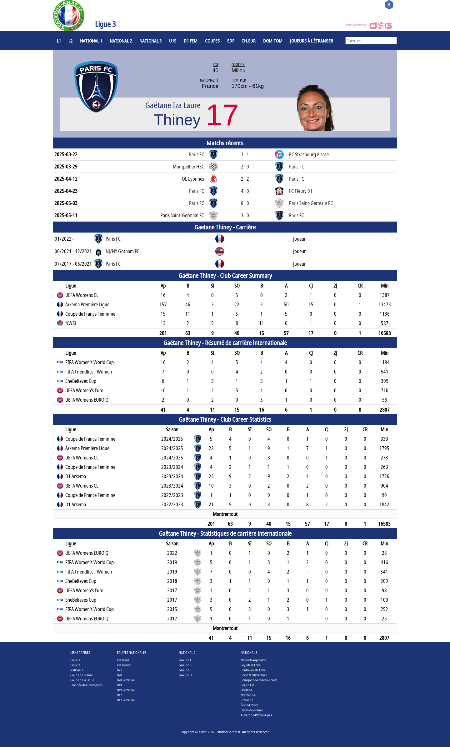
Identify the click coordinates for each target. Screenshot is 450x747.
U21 (119, 670)
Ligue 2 (75, 665)
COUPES (212, 41)
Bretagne (247, 700)
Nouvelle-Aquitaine (253, 660)
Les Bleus (123, 660)
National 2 (121, 41)
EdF (230, 41)
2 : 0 (245, 166)
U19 (172, 41)
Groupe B (185, 665)
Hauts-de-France (252, 710)
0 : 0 (245, 203)
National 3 (150, 41)
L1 (59, 41)
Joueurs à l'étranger (311, 41)
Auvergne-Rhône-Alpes (256, 715)
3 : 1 (245, 154)
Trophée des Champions (86, 685)
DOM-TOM (272, 41)
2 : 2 (245, 178)
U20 (119, 675)
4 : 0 (245, 191)
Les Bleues (124, 665)
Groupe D (185, 675)
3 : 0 (245, 215)
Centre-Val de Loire (253, 670)
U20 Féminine (126, 680)
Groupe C (185, 670)
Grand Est (247, 685)
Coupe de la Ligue (82, 680)
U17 (119, 695)
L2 (70, 41)
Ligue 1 (75, 660)
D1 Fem (191, 41)
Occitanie (246, 690)
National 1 (91, 41)
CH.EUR (249, 41)
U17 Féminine (126, 700)
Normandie (248, 695)
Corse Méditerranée (254, 675)
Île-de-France (249, 705)
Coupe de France (81, 675)
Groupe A (185, 660)
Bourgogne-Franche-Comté (259, 680)
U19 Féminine (126, 690)
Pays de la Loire (251, 665)
